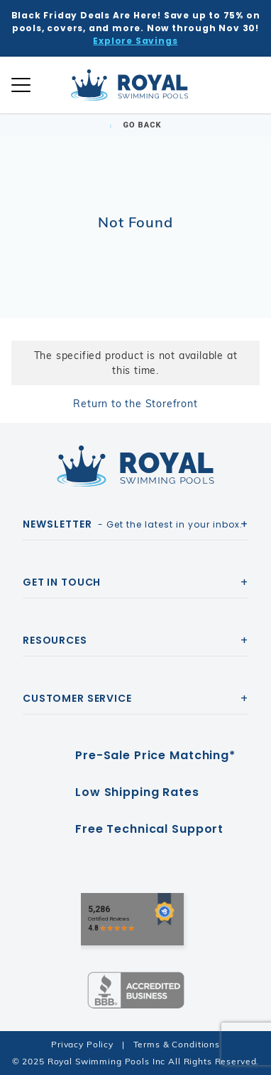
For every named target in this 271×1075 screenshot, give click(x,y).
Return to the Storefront (135, 403)
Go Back (135, 125)
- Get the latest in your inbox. (133, 524)
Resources (55, 640)
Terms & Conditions (176, 1044)
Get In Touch (62, 582)
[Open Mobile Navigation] (21, 85)
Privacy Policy (82, 1044)
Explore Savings (135, 41)
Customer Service (77, 698)
